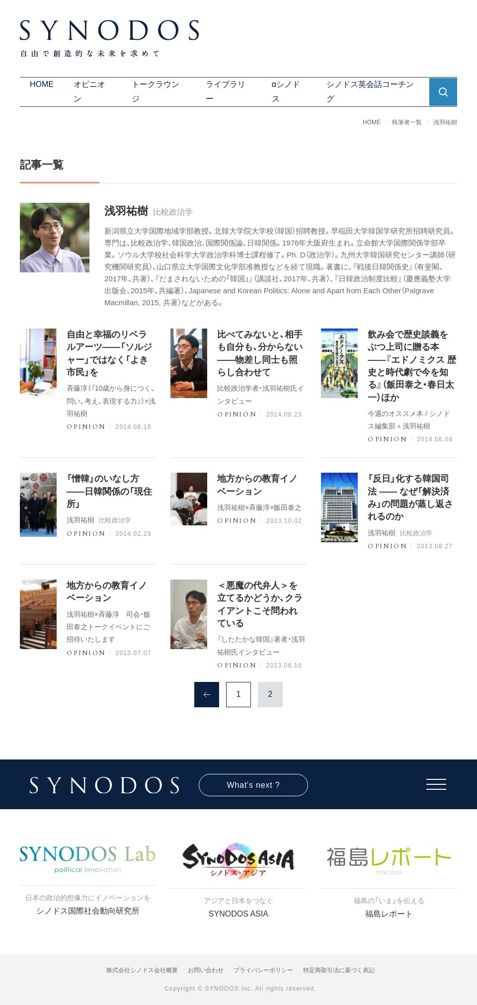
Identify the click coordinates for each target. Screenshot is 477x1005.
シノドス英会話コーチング (370, 91)
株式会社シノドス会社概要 (142, 970)
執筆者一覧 (407, 122)
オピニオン (89, 91)
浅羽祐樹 (445, 122)
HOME (42, 84)
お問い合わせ (206, 970)
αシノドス (286, 91)
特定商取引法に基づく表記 (339, 970)
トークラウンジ (155, 91)
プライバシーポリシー (263, 970)
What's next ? (253, 785)
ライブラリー (225, 91)
